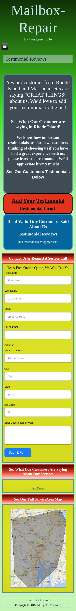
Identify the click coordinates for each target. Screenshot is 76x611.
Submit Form (18, 452)
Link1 (29, 600)
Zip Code (9, 404)
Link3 (46, 600)
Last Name (10, 290)
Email (7, 308)
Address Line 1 (13, 350)
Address (9, 345)
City (6, 368)
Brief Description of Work (19, 422)
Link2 (38, 600)
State (7, 386)
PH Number (11, 326)
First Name (10, 272)
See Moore (38, 488)
